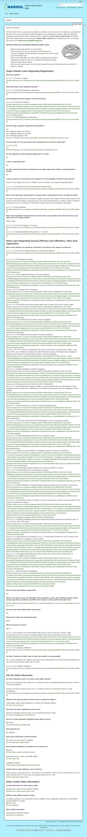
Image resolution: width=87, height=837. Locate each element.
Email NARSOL (13, 805)
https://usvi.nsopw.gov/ (16, 705)
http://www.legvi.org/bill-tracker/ (19, 742)
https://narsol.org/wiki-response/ (30, 40)
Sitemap (80, 7)
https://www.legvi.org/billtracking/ (19, 725)
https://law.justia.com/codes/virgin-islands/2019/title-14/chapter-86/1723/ (32, 150)
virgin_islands (14, 13)
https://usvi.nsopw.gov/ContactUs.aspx (21, 791)
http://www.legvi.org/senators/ (18, 777)
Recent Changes (61, 7)
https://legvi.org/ (13, 758)
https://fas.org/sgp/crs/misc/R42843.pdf (21, 715)
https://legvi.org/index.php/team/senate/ (21, 752)
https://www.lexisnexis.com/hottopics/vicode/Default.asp (32, 51)
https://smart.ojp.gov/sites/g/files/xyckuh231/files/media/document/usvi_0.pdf (42, 138)
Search (82, 4)
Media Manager (71, 7)
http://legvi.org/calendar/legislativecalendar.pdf (24, 765)
